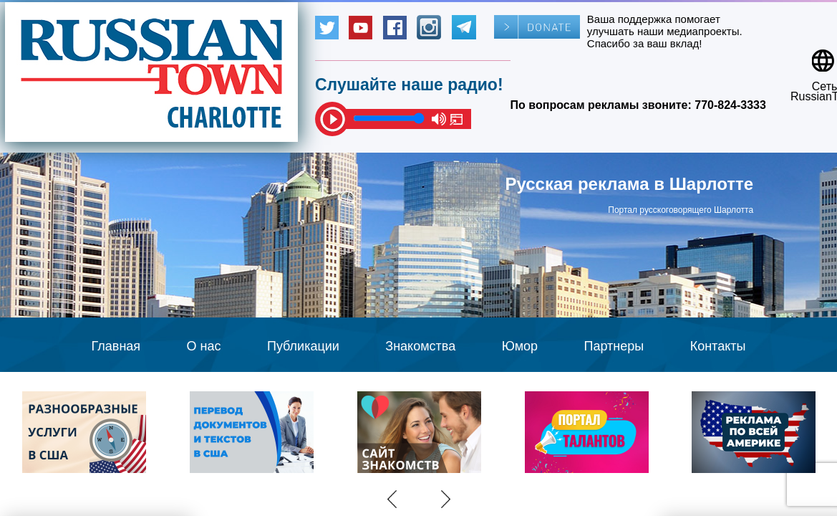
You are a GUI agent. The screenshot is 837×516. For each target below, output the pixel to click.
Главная (116, 346)
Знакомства (420, 346)
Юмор (520, 346)
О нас (204, 346)
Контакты (718, 346)
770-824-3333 (730, 105)
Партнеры (614, 346)
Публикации (303, 346)
